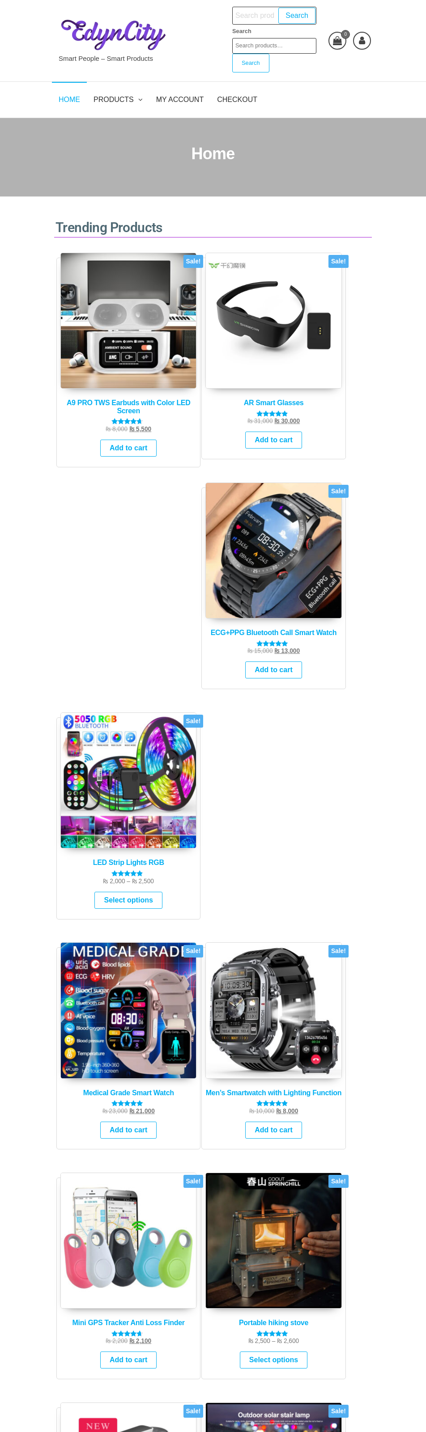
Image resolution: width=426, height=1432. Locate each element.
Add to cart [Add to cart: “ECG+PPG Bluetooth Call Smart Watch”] (253, 380)
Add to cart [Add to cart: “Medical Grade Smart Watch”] (91, 543)
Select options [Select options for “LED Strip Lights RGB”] (334, 376)
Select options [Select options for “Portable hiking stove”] (334, 546)
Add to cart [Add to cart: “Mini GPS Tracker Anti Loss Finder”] (253, 543)
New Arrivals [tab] (143, 803)
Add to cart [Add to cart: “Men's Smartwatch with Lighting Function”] (172, 551)
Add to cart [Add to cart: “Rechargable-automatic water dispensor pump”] (91, 721)
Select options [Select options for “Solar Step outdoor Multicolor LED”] (172, 725)
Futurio (226, 1417)
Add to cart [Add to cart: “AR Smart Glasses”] (172, 365)
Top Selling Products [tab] (220, 803)
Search (292, 15)
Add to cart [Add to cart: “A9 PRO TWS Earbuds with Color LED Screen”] (91, 380)
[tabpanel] (236, 917)
